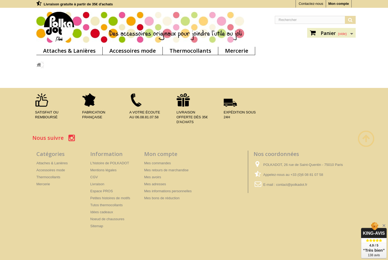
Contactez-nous (311, 4)
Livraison (97, 184)
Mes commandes (157, 163)
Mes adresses (155, 184)
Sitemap (96, 226)
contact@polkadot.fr (291, 185)
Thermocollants (190, 50)
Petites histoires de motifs (110, 198)
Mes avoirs (152, 177)
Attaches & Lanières (69, 50)
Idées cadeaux (101, 212)
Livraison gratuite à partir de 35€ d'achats (78, 4)
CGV (94, 177)
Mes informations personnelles (168, 191)
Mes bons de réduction (162, 198)
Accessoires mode (132, 50)
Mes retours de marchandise (166, 170)
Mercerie (236, 50)
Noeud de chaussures (107, 219)
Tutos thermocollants (106, 205)
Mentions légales (103, 170)
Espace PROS (101, 191)
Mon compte (338, 4)
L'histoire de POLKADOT (109, 163)
